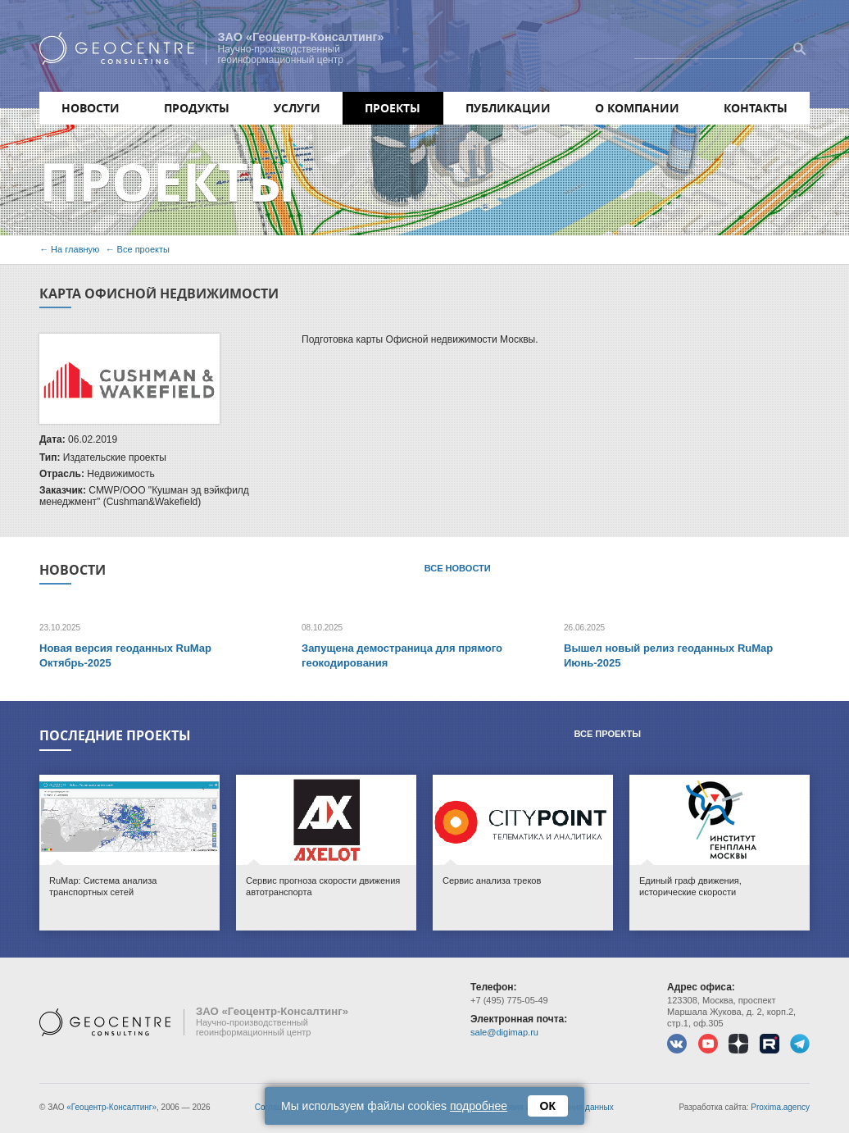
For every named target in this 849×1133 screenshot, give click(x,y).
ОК (548, 1106)
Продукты (196, 108)
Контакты (756, 108)
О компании (637, 108)
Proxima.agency (780, 1107)
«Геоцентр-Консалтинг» (111, 1107)
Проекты (392, 108)
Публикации (508, 108)
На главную (75, 249)
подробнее (478, 1106)
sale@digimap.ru (504, 1032)
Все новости (457, 568)
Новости (90, 108)
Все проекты (143, 249)
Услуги (297, 108)
